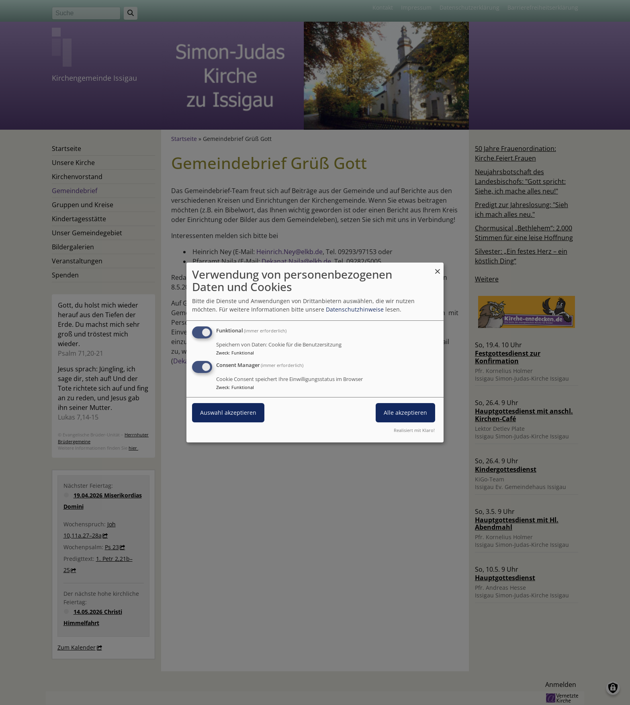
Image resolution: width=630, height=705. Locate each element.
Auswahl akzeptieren (228, 412)
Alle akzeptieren (405, 412)
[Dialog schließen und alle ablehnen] (438, 268)
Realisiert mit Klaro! (414, 430)
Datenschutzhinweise (355, 309)
